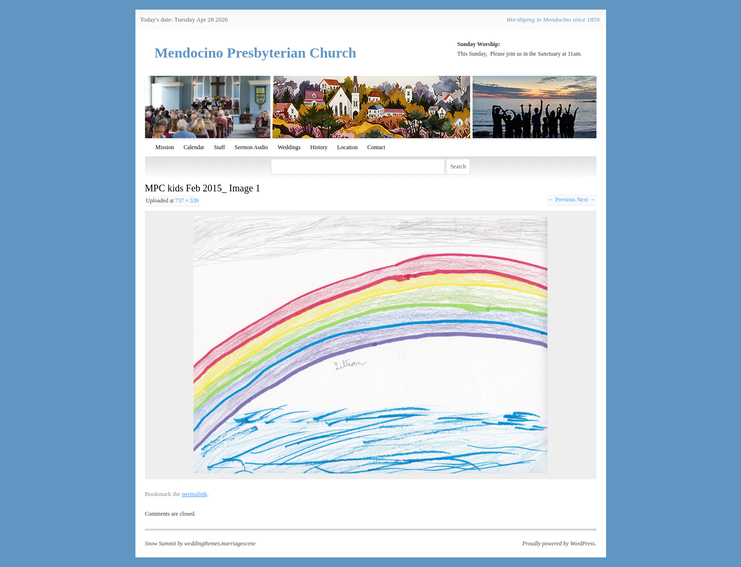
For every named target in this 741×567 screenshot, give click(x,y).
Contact (376, 147)
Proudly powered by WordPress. (559, 543)
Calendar (193, 147)
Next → (586, 199)
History (319, 147)
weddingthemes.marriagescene (219, 543)
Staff (219, 147)
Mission (165, 147)
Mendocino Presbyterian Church (256, 52)
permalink (194, 493)
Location (347, 147)
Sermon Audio (251, 147)
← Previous (561, 199)
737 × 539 (187, 200)
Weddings (289, 147)
